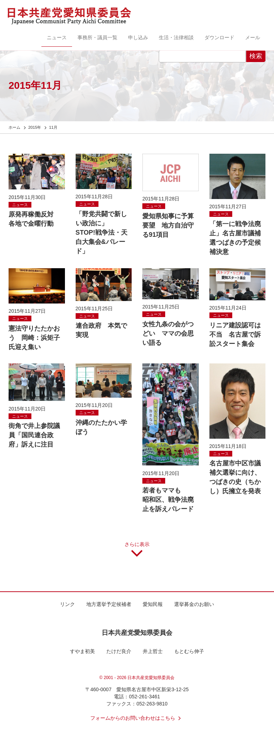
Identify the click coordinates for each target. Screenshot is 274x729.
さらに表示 (137, 552)
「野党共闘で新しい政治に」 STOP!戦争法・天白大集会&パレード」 (101, 232)
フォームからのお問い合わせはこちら (137, 718)
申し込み (138, 37)
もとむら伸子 (189, 651)
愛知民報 (153, 604)
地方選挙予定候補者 (108, 604)
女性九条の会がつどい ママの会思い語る (168, 333)
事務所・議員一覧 (97, 37)
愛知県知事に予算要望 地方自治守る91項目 (168, 225)
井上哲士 (153, 651)
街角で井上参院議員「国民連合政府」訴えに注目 (34, 435)
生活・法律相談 (176, 37)
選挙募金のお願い (194, 604)
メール (252, 37)
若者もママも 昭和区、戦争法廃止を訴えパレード (171, 500)
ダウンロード (219, 37)
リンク (67, 604)
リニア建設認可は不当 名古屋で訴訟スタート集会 (235, 334)
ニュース (57, 37)
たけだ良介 (118, 651)
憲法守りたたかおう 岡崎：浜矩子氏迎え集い (34, 338)
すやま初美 (82, 651)
